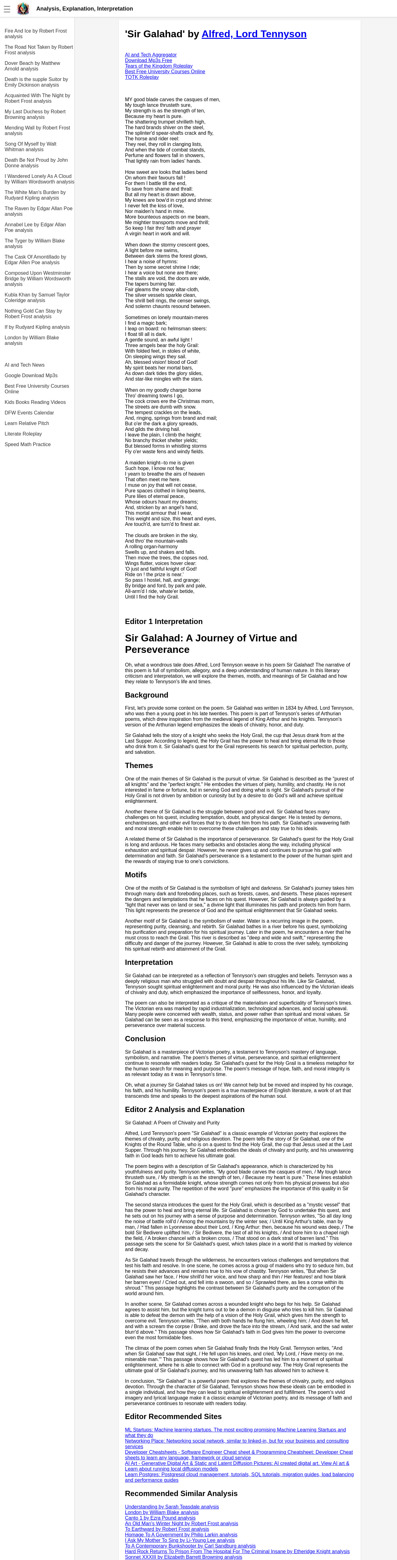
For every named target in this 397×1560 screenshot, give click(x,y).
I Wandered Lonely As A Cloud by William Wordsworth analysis (39, 179)
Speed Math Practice (28, 444)
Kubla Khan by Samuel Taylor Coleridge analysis (37, 297)
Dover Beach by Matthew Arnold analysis (32, 66)
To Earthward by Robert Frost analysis (167, 1529)
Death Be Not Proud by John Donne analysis (36, 162)
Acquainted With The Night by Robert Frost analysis (37, 98)
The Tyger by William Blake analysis (35, 243)
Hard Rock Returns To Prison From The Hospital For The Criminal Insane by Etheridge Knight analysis (237, 1551)
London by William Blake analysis (32, 340)
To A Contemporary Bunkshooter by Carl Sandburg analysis (190, 1546)
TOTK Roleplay (142, 77)
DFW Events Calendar (29, 412)
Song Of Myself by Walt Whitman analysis (30, 146)
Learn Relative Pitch (27, 423)
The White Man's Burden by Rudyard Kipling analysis (35, 195)
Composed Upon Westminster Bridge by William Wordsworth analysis (38, 278)
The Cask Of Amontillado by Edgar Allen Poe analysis (35, 259)
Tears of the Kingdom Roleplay (159, 66)
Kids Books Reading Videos (35, 402)
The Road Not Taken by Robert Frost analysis (39, 49)
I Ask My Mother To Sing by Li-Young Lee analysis (180, 1540)
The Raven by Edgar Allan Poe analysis (39, 211)
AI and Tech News (25, 365)
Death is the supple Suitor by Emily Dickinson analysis (36, 82)
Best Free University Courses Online (37, 388)
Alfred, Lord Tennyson (254, 33)
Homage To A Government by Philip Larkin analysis (181, 1534)
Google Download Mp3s (31, 375)
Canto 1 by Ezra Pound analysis (160, 1518)
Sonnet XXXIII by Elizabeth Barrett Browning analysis (183, 1557)
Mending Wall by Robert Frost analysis (37, 130)
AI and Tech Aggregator (151, 54)
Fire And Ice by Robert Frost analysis (36, 33)
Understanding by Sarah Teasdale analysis (172, 1506)
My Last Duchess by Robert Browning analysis (35, 114)
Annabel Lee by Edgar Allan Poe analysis (35, 227)
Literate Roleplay (23, 433)
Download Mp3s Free (148, 60)
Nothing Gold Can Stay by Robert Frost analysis (33, 313)
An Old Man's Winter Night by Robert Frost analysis (181, 1523)
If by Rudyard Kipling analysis (37, 327)
